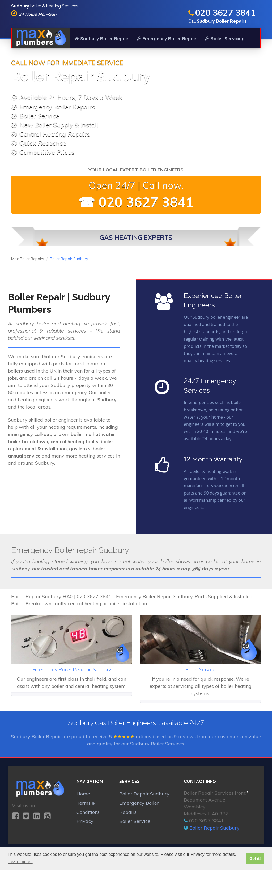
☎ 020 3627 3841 (136, 202)
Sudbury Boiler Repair (101, 38)
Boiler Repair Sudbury (144, 794)
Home (83, 794)
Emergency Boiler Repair (167, 38)
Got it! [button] (255, 858)
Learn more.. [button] (20, 861)
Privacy (85, 821)
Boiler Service (134, 821)
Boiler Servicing (225, 38)
